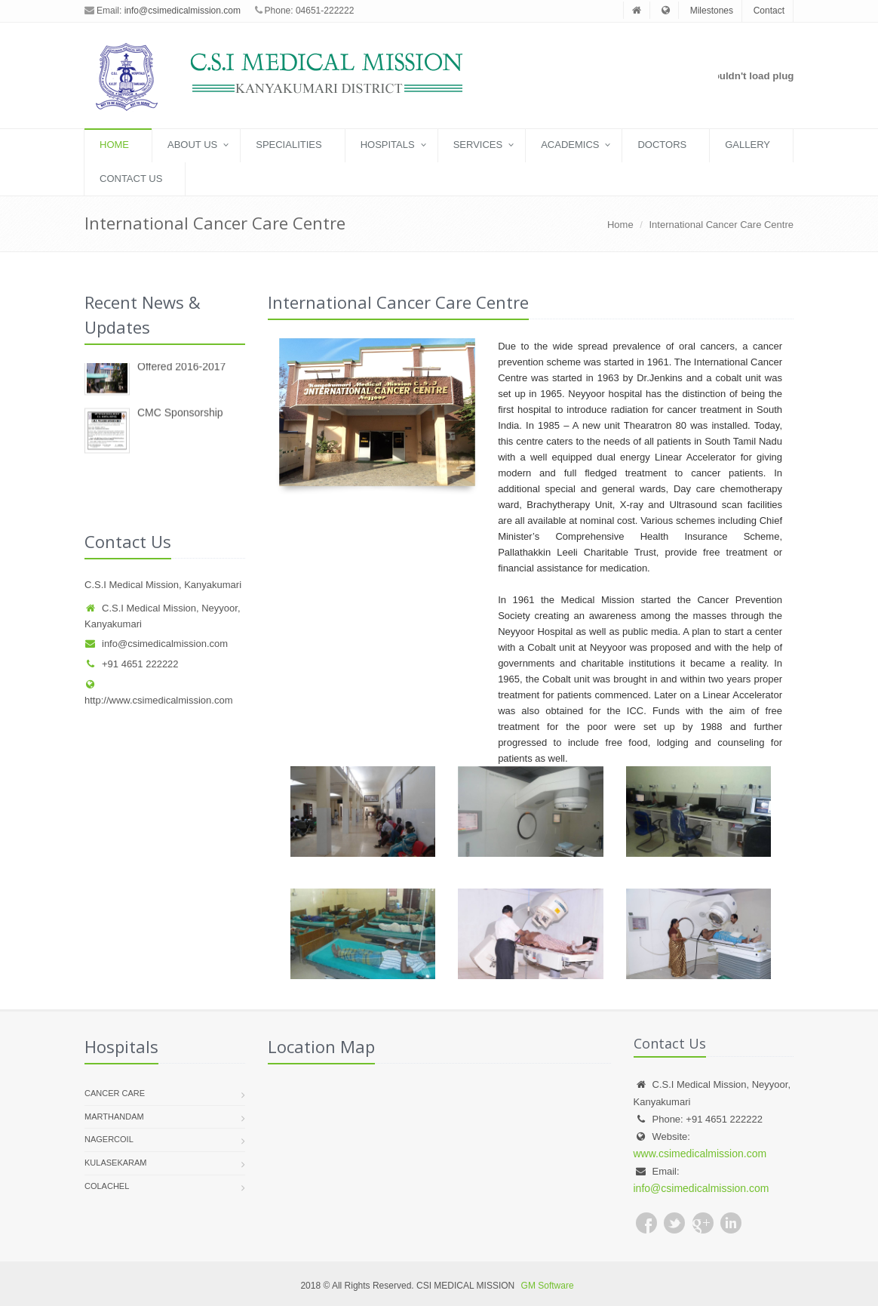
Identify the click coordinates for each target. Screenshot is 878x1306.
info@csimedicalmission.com (182, 10)
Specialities (288, 144)
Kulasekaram (115, 1162)
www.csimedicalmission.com (700, 1153)
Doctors (661, 144)
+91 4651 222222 (131, 664)
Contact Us (131, 178)
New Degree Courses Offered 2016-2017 (187, 365)
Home (114, 144)
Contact (769, 10)
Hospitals (388, 144)
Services (478, 144)
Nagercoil (109, 1139)
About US (192, 144)
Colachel (106, 1185)
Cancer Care (114, 1093)
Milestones (711, 10)
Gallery (747, 144)
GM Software (547, 1285)
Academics (570, 144)
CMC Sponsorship (180, 417)
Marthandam (114, 1116)
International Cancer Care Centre (721, 224)
